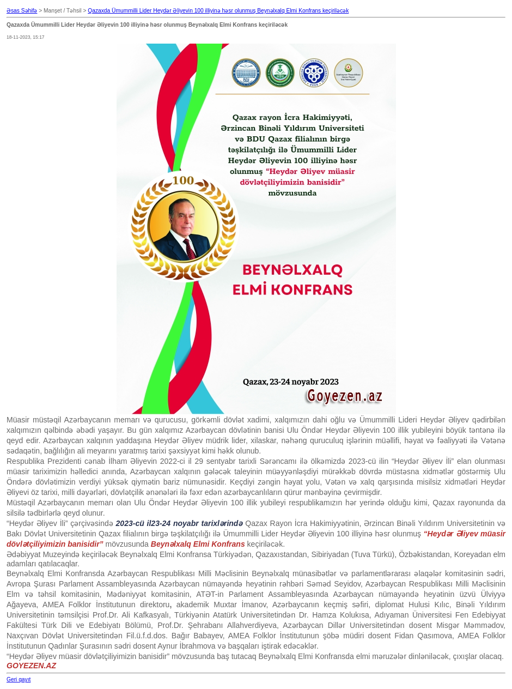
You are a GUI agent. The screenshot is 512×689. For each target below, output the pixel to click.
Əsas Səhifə (22, 11)
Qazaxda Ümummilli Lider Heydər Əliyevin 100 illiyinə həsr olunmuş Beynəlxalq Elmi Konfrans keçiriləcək (218, 11)
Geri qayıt (19, 679)
